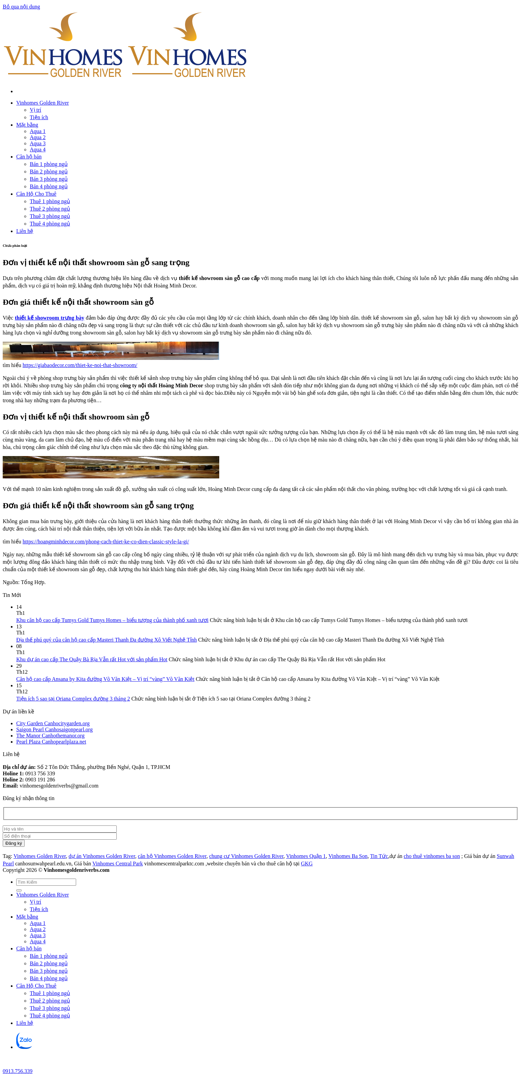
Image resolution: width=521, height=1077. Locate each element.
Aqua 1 (38, 131)
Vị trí (35, 110)
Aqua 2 (38, 137)
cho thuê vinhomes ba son (432, 856)
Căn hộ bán (29, 156)
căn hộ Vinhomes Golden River (172, 856)
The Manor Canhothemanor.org (50, 735)
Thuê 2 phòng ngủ (50, 209)
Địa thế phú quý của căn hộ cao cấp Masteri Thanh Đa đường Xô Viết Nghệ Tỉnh (106, 640)
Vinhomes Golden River (42, 103)
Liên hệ (24, 231)
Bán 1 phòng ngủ (49, 164)
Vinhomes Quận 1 (306, 856)
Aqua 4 (38, 149)
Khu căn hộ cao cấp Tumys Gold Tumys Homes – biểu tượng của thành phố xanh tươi (112, 620)
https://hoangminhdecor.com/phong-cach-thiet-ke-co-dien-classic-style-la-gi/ (106, 541)
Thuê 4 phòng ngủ (50, 224)
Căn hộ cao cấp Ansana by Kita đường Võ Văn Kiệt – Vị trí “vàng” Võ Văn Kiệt (105, 679)
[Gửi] (19, 890)
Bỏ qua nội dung (21, 6)
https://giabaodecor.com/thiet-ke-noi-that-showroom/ (80, 365)
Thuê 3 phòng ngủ (50, 216)
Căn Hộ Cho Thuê (36, 194)
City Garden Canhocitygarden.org (53, 723)
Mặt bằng (27, 125)
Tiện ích (39, 117)
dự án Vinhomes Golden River (102, 856)
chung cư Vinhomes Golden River (246, 856)
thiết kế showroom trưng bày (49, 318)
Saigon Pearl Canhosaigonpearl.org (54, 729)
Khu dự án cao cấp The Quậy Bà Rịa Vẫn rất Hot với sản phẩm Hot (91, 659)
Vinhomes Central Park (117, 863)
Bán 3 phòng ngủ (49, 179)
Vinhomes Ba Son (348, 856)
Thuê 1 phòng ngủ (50, 201)
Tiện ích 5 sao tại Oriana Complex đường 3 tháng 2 (73, 699)
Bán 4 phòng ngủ (49, 186)
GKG (307, 863)
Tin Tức (379, 856)
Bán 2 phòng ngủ (49, 171)
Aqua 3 (38, 143)
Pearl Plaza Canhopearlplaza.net (51, 742)
